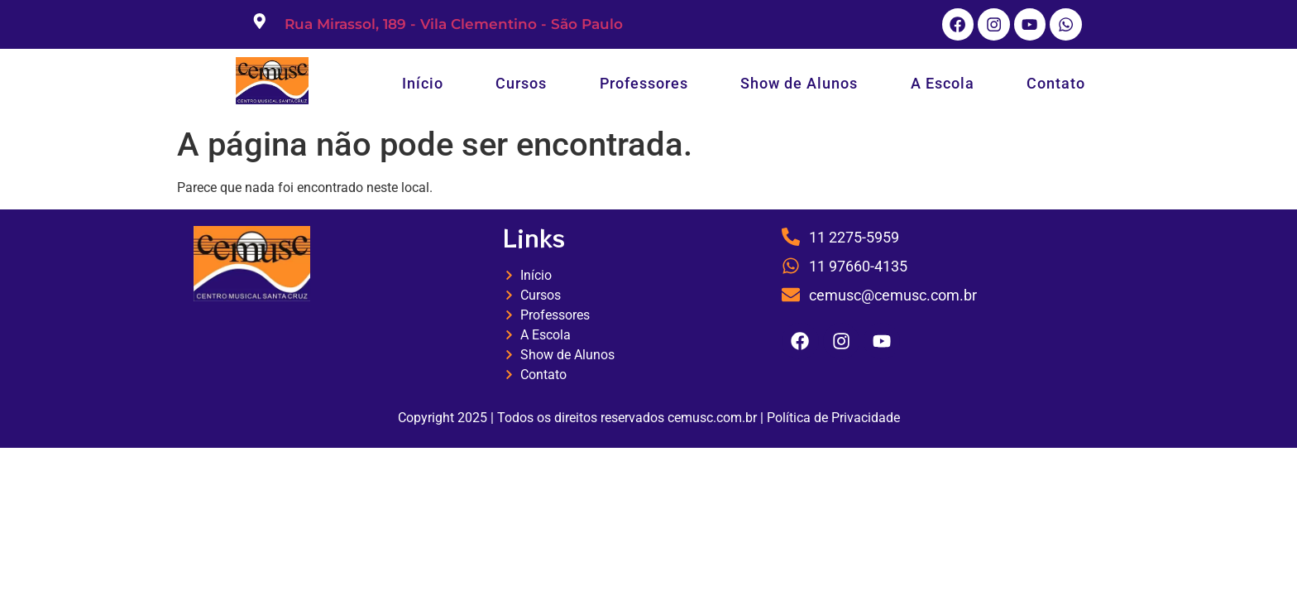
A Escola (942, 85)
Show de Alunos (799, 85)
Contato (1056, 85)
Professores (644, 85)
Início (422, 85)
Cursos (521, 85)
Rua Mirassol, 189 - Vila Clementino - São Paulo (454, 25)
